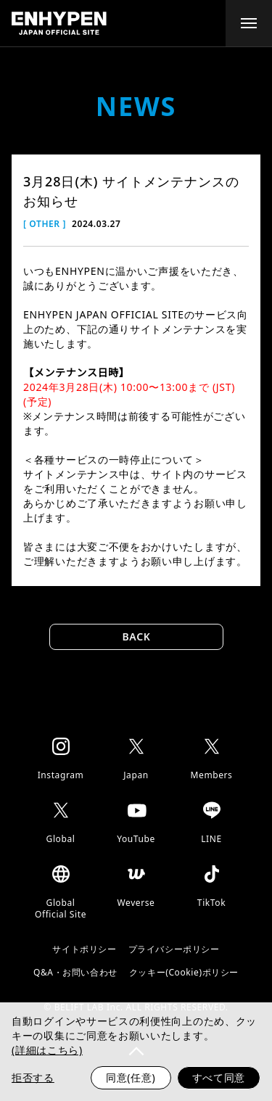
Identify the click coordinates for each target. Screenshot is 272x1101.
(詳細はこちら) (47, 1050)
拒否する (33, 1077)
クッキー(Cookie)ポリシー (184, 972)
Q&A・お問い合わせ (75, 972)
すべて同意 (219, 1077)
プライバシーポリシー (174, 949)
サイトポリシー (84, 949)
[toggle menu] (249, 23)
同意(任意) (131, 1077)
